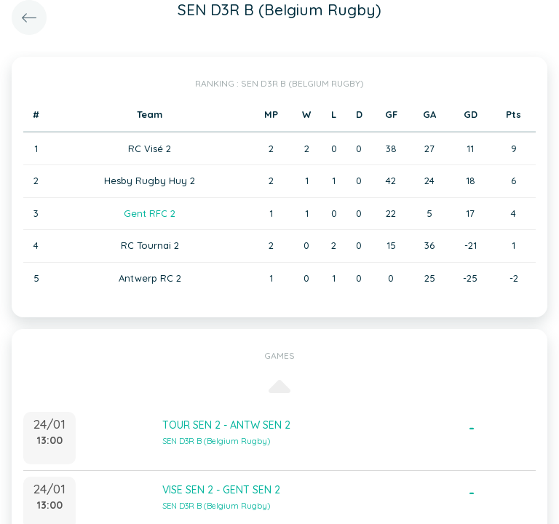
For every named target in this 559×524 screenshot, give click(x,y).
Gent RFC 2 (149, 213)
